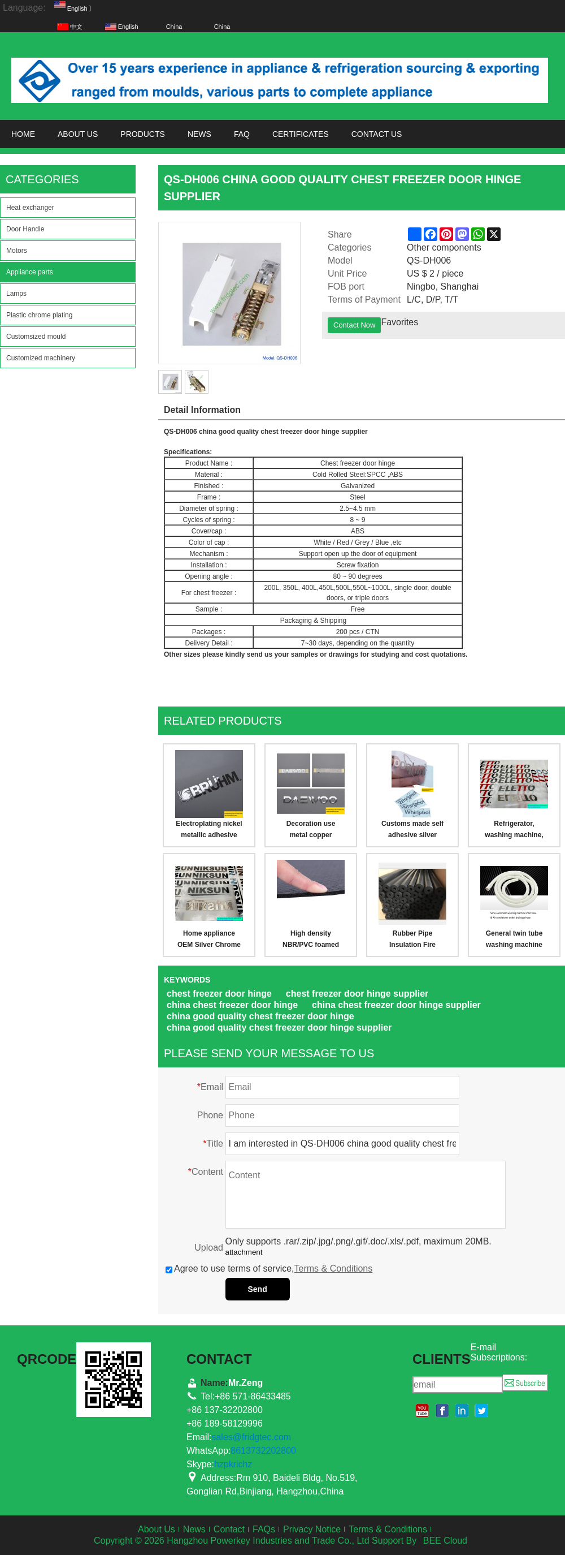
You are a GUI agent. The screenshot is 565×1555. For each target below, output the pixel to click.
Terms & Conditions (333, 1268)
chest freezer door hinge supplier (357, 993)
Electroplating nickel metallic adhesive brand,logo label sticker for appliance (209, 830)
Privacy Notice (312, 1529)
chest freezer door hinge (219, 993)
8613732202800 (263, 1450)
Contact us (376, 134)
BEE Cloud (445, 1540)
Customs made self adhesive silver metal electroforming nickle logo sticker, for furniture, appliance (412, 830)
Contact (229, 1529)
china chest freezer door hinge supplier (396, 1005)
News (199, 134)
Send (257, 1289)
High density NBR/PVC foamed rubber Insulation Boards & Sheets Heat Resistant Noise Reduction (310, 939)
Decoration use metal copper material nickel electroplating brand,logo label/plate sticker (311, 830)
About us (78, 134)
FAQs (264, 1529)
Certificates (300, 134)
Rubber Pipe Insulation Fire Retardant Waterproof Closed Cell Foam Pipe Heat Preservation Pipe (412, 939)
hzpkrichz (233, 1464)
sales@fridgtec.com (251, 1437)
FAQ (242, 134)
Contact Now (354, 325)
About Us (156, 1529)
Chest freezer (341, 463)
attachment (244, 1252)
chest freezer (280, 432)
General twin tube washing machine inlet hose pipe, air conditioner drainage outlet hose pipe (514, 939)
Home (23, 134)
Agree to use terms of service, (269, 1268)
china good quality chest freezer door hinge (260, 1016)
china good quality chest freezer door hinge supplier (279, 1027)
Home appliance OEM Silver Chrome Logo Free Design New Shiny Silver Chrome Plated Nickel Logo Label (209, 939)
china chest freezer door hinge (232, 1005)
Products (142, 134)
